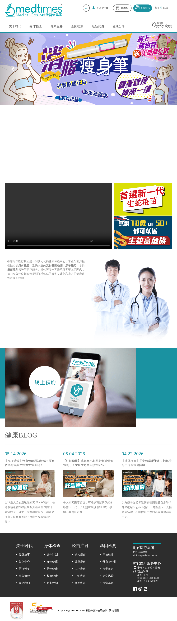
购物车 (124, 8)
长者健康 (52, 575)
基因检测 (77, 26)
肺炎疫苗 (80, 582)
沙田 (157, 567)
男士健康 (52, 568)
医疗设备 (24, 568)
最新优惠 (98, 26)
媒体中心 (24, 561)
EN (166, 8)
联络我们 (24, 582)
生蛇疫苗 (80, 575)
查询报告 (145, 8)
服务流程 (24, 575)
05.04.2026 (74, 453)
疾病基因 (108, 582)
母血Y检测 (109, 561)
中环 (139, 567)
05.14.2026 (15, 453)
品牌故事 (24, 554)
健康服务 (56, 26)
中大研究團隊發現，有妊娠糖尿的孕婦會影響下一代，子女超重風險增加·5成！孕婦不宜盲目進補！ (88, 507)
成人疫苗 (80, 554)
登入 (98, 8)
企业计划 (52, 582)
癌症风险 (108, 575)
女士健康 (52, 561)
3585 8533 (142, 552)
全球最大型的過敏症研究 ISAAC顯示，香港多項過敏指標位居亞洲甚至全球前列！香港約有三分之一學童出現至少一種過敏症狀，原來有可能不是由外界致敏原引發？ (30, 512)
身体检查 (36, 26)
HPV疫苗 (80, 568)
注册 (106, 8)
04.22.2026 (132, 453)
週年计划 (52, 554)
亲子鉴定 (108, 568)
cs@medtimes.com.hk (147, 555)
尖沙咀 (148, 567)
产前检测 (108, 554)
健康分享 (119, 26)
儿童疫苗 (80, 561)
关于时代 (15, 26)
